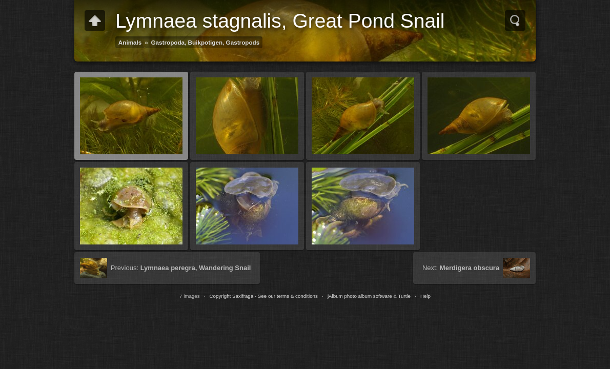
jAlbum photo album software (360, 296)
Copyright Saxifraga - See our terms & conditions (264, 296)
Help (425, 296)
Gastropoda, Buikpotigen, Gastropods (205, 42)
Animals (129, 42)
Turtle (404, 296)
